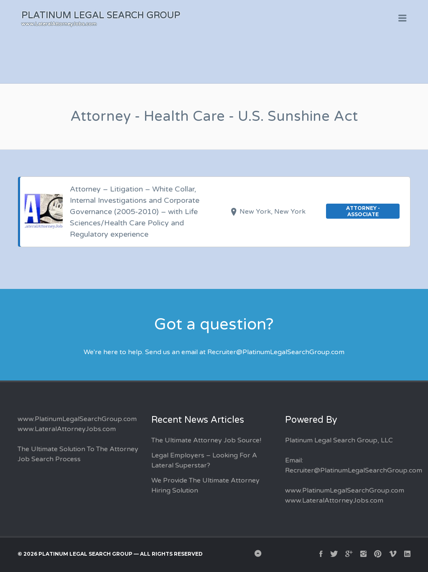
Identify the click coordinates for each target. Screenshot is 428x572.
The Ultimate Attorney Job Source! (206, 440)
